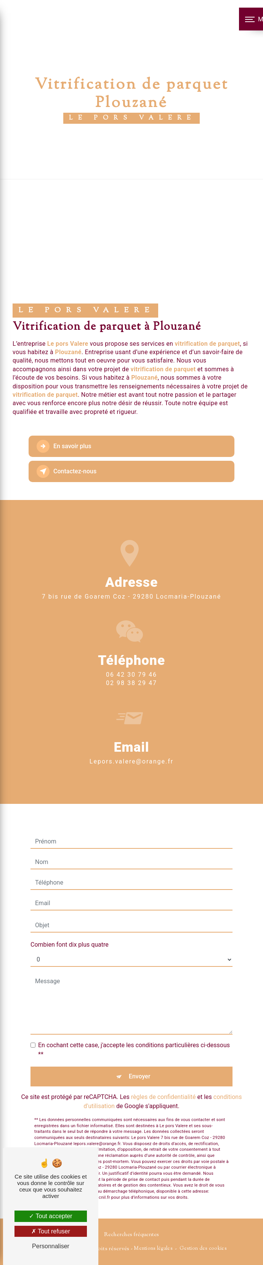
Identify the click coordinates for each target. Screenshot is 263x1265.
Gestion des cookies (203, 1248)
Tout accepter (50, 1216)
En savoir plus (64, 446)
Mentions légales (153, 1248)
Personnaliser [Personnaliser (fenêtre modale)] (50, 1246)
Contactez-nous (66, 471)
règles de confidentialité (163, 1083)
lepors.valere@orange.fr (131, 747)
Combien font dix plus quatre (69, 930)
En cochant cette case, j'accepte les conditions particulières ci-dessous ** (134, 1036)
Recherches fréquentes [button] (131, 1235)
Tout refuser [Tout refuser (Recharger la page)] (50, 1231)
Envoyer (140, 1062)
